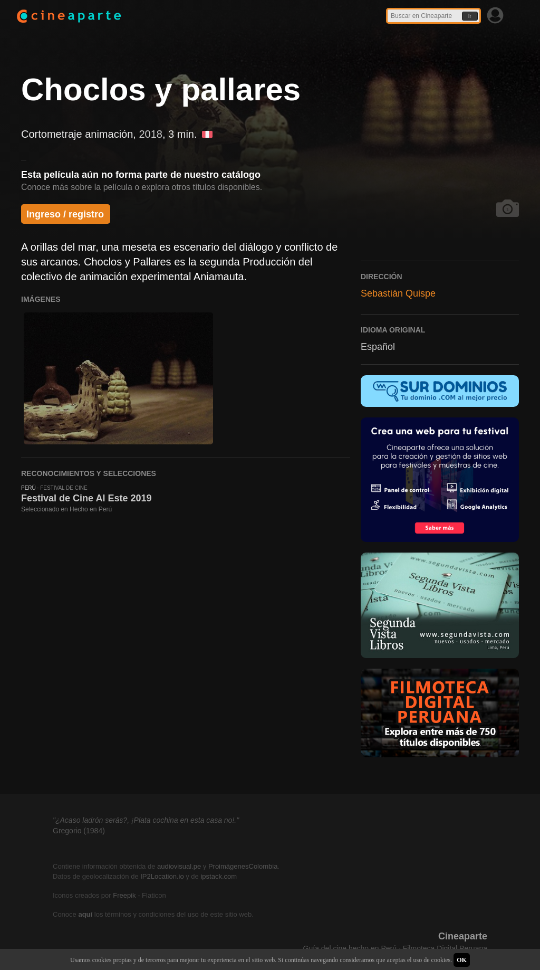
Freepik (124, 895)
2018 (150, 134)
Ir (469, 16)
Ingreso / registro (65, 214)
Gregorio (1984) (79, 830)
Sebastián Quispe (398, 293)
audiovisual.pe (179, 866)
